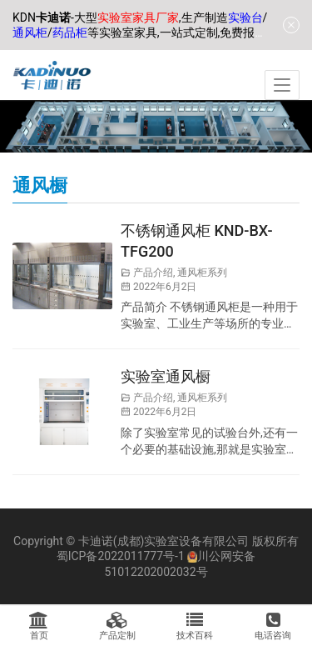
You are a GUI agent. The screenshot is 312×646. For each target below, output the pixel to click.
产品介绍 (153, 272)
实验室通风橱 (165, 376)
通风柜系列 (202, 272)
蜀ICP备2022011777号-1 (121, 556)
